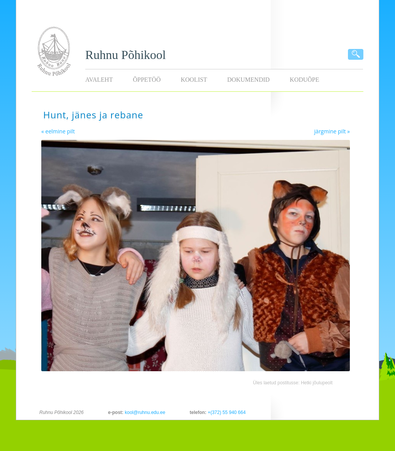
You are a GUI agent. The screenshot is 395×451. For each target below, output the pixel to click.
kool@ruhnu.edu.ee (145, 412)
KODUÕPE (304, 79)
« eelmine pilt (58, 131)
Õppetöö (146, 79)
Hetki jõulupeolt (317, 382)
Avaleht (99, 79)
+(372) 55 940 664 (226, 412)
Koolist (194, 79)
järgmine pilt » (332, 131)
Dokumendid (248, 79)
